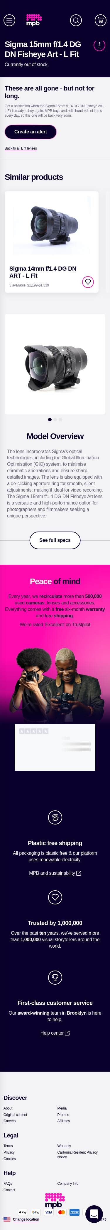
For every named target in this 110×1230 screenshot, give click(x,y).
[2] (55, 419)
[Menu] (9, 20)
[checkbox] (88, 282)
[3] (60, 419)
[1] (50, 419)
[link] (36, 20)
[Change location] (26, 1219)
